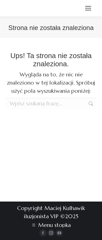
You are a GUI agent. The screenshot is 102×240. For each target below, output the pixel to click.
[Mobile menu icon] (88, 8)
